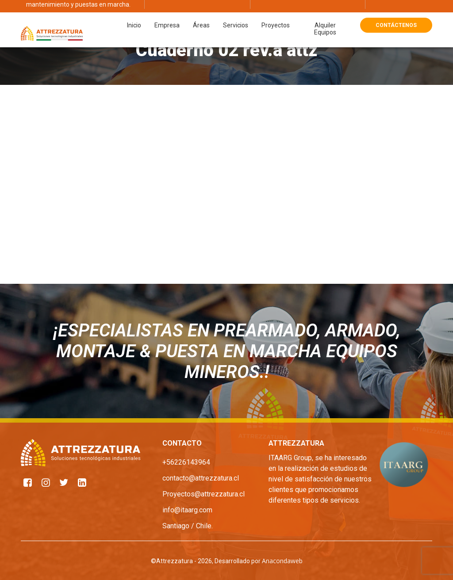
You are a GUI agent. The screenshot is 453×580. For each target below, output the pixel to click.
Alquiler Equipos (325, 16)
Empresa (167, 12)
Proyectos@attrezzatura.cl (203, 494)
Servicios (235, 12)
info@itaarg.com (187, 510)
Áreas (201, 12)
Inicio (134, 12)
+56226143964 (186, 462)
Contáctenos (396, 12)
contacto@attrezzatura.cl (200, 478)
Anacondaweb (282, 561)
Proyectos (275, 12)
